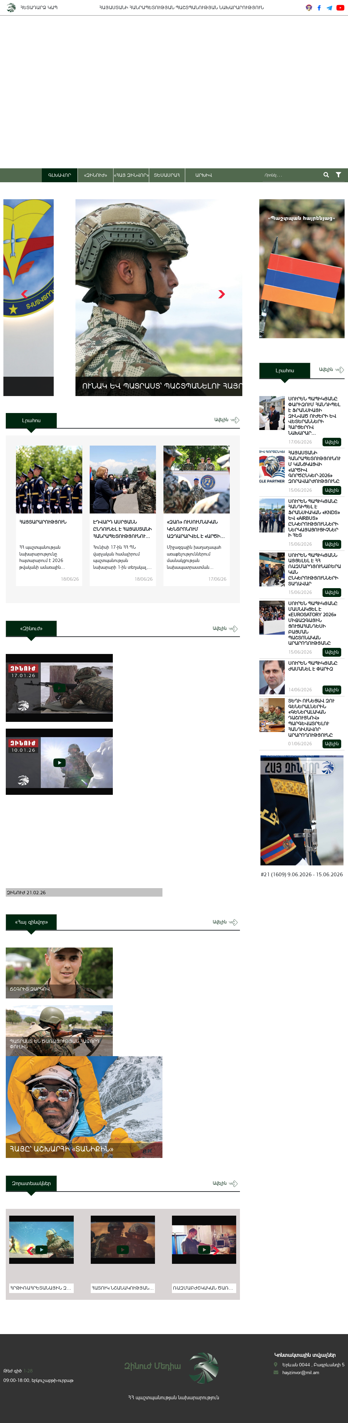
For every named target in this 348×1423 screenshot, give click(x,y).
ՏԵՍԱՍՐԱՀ (167, 175)
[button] (220, 294)
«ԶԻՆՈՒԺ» (95, 175)
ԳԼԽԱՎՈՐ (59, 175)
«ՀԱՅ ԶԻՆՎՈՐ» (131, 175)
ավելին (227, 419)
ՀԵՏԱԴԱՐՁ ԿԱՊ (38, 7)
